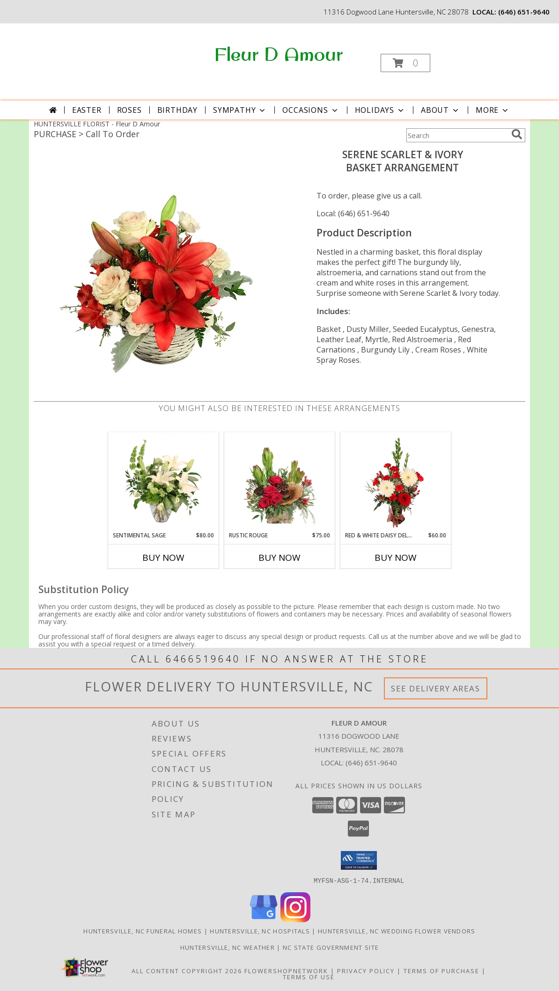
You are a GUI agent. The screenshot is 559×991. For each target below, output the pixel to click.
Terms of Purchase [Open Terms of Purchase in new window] (441, 970)
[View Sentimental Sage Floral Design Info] (164, 481)
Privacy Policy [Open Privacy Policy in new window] (366, 970)
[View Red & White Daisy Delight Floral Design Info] (396, 481)
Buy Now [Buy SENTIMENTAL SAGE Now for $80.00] (163, 557)
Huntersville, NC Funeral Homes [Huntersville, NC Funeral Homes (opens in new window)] (142, 930)
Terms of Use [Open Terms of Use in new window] (309, 976)
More (493, 110)
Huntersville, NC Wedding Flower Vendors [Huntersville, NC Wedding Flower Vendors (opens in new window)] (397, 930)
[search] (517, 134)
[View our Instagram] (295, 919)
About (440, 110)
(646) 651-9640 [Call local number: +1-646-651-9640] (524, 11)
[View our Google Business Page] (264, 919)
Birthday (177, 110)
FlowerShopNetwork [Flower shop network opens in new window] (286, 970)
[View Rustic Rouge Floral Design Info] (280, 481)
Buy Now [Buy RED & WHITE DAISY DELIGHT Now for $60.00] (396, 557)
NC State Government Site (331, 947)
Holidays (380, 110)
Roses (129, 110)
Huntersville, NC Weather (227, 947)
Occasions (310, 110)
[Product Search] (457, 135)
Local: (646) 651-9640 (353, 213)
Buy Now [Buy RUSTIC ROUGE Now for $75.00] (279, 557)
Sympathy (240, 110)
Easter (87, 110)
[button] (405, 63)
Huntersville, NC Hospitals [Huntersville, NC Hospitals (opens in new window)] (260, 930)
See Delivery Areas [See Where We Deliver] (435, 688)
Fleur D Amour (278, 54)
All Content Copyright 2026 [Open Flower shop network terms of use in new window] (187, 970)
